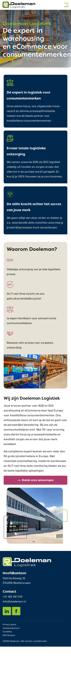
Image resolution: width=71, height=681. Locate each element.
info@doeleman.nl (14, 601)
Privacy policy (9, 624)
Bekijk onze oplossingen (38, 480)
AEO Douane (9, 635)
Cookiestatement (11, 628)
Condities (7, 631)
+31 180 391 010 (12, 596)
